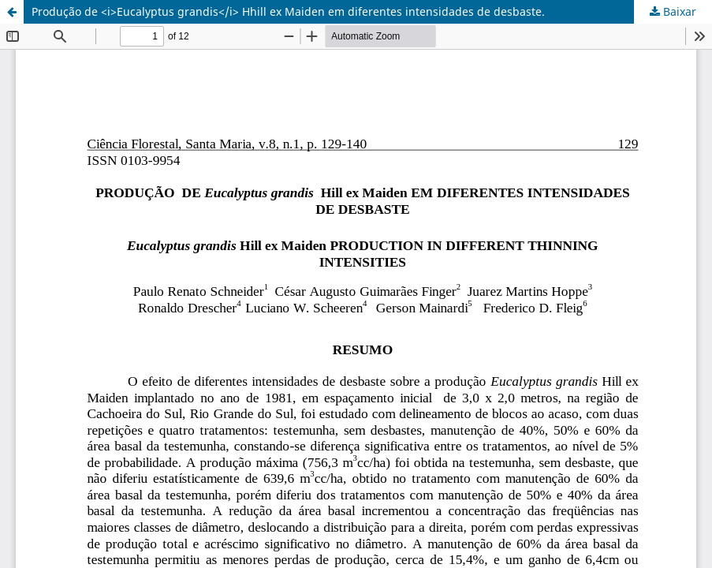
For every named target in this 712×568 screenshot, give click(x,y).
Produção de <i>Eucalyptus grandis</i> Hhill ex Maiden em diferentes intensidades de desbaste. (288, 11)
